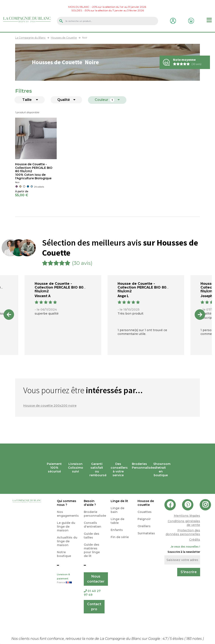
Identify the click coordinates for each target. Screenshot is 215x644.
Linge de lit (119, 501)
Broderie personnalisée (95, 514)
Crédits (194, 539)
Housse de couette (146, 503)
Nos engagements (68, 514)
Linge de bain (117, 510)
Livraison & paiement (67, 578)
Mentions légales (187, 516)
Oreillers (144, 526)
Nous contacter (96, 578)
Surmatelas (146, 533)
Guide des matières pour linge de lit (92, 550)
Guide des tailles (91, 535)
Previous (9, 314)
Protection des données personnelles (183, 532)
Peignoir (144, 519)
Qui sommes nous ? (66, 503)
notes (194, 639)
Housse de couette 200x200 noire (49, 405)
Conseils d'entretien (92, 524)
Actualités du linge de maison (67, 541)
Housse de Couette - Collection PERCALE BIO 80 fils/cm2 (33, 167)
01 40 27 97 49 (92, 593)
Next (200, 314)
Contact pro (94, 606)
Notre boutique (64, 554)
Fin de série (120, 537)
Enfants (117, 530)
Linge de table (117, 521)
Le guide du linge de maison (66, 526)
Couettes (145, 512)
